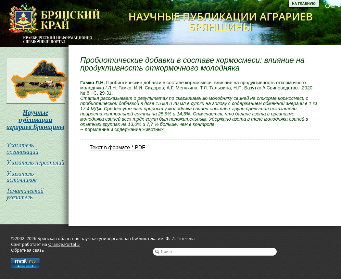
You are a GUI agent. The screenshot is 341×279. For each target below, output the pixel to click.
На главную (304, 3)
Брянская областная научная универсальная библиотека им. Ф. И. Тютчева (50, 23)
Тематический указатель (25, 194)
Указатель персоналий (35, 162)
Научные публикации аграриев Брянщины (35, 119)
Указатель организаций (22, 148)
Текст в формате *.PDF (117, 147)
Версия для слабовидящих (330, 5)
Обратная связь (27, 250)
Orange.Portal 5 (64, 244)
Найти (157, 252)
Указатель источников (21, 176)
